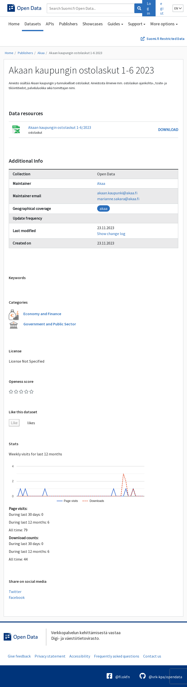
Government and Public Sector (49, 323)
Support (135, 24)
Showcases (93, 24)
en (178, 8)
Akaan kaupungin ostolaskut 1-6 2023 (75, 53)
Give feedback (19, 656)
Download (168, 129)
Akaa (41, 53)
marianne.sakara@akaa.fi (118, 198)
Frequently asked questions (116, 656)
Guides (114, 24)
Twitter (15, 591)
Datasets (32, 24)
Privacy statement (50, 656)
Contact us (152, 656)
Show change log (111, 233)
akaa (103, 208)
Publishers (68, 24)
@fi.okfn (118, 676)
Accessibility (79, 656)
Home (13, 24)
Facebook (17, 597)
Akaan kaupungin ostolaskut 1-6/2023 (59, 127)
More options (162, 24)
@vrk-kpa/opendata (161, 676)
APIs (50, 24)
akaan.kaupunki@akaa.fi (117, 192)
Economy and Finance (42, 313)
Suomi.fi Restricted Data (165, 39)
